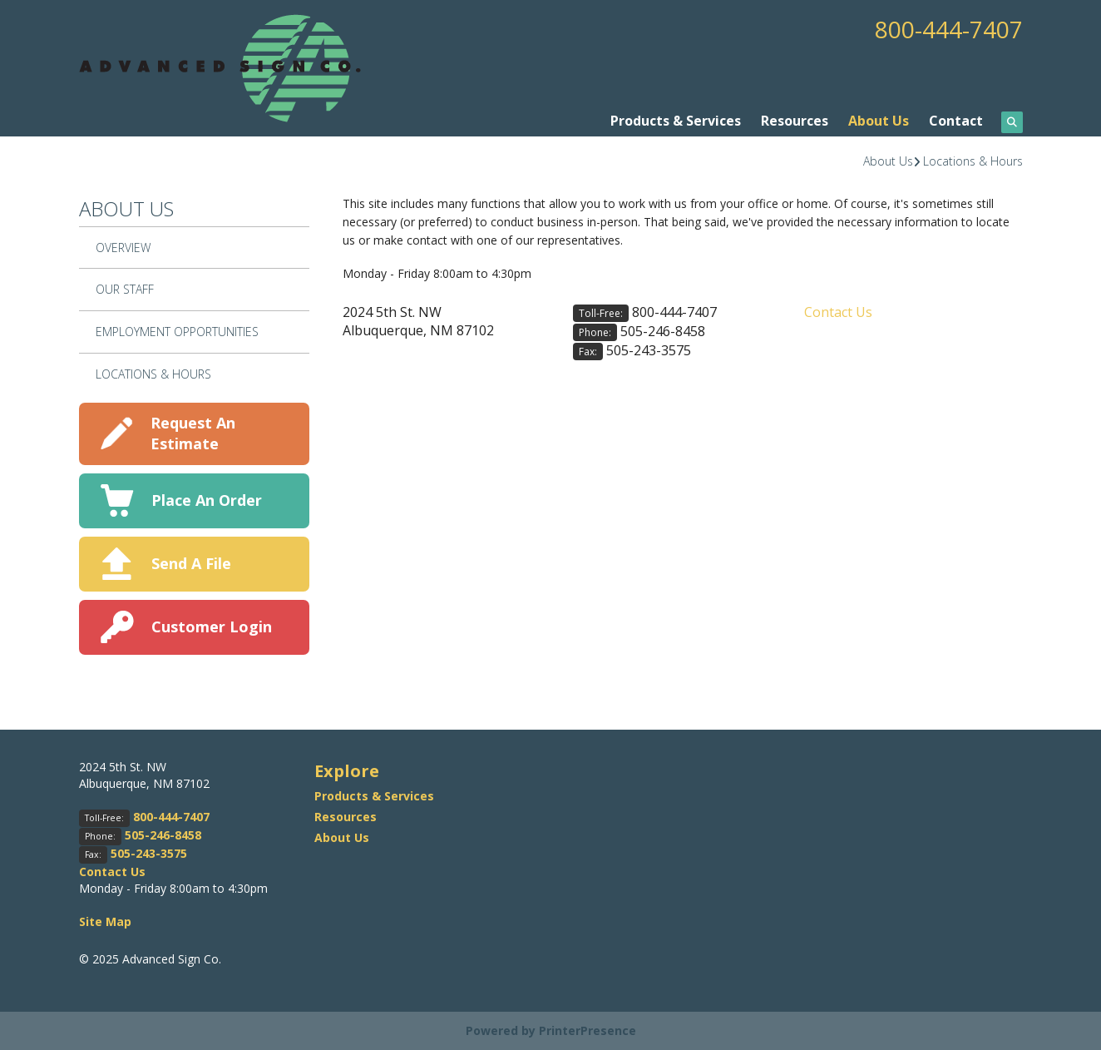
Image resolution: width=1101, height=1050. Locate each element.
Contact (956, 120)
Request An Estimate (193, 433)
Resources (794, 120)
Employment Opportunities (177, 331)
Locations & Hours (973, 161)
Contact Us (838, 312)
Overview (123, 247)
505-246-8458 (662, 331)
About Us (878, 120)
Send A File (191, 563)
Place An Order (206, 500)
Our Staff (125, 289)
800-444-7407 (949, 29)
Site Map (105, 921)
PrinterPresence (587, 1030)
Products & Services (675, 120)
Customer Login (211, 626)
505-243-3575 (648, 350)
